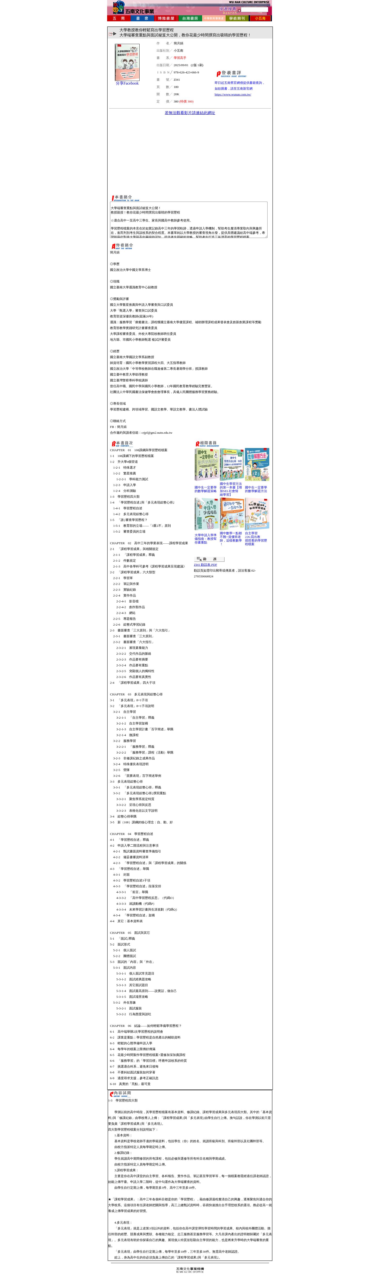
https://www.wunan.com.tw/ (233, 94)
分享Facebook (127, 83)
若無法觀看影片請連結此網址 (190, 113)
